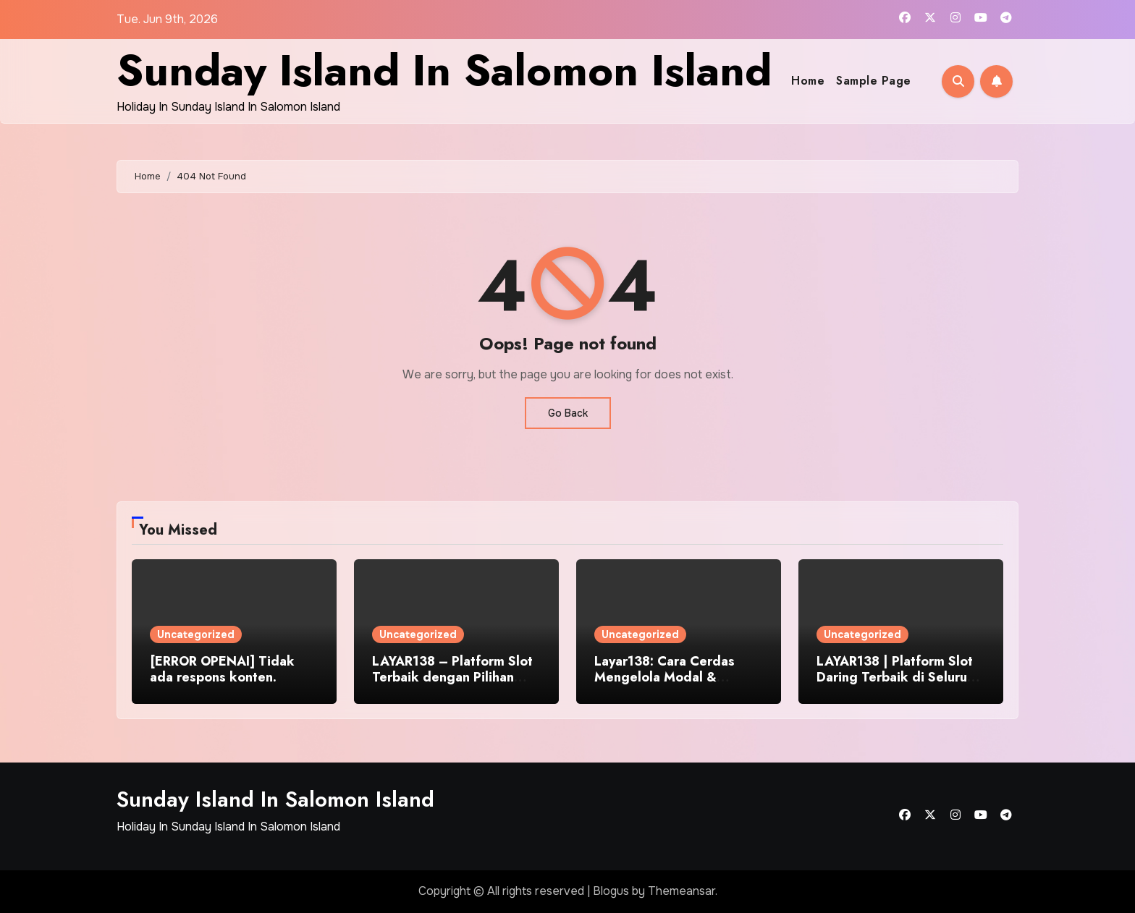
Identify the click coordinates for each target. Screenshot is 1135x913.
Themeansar (681, 891)
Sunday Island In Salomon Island (444, 70)
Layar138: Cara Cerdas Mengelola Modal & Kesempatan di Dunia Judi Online (672, 685)
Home (807, 80)
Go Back (568, 413)
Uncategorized (196, 634)
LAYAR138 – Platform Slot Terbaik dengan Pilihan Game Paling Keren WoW (452, 677)
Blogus (611, 891)
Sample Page (873, 80)
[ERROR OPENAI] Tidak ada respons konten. (222, 669)
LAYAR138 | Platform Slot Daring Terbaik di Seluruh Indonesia (895, 677)
